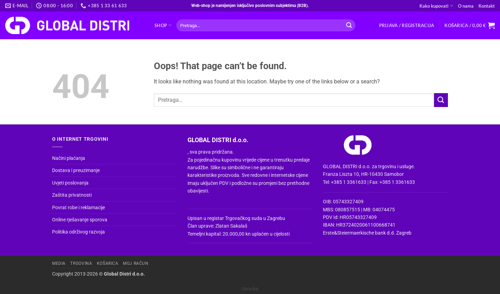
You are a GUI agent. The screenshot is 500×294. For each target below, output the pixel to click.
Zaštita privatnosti (72, 195)
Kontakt (486, 6)
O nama (466, 6)
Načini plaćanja (68, 158)
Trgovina (81, 263)
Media (59, 263)
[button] (406, 25)
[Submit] (349, 25)
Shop (163, 25)
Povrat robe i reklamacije (78, 207)
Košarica (107, 263)
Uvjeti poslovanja (70, 183)
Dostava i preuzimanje (76, 170)
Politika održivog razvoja (78, 232)
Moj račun (136, 263)
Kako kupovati (436, 5)
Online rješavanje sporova (79, 219)
